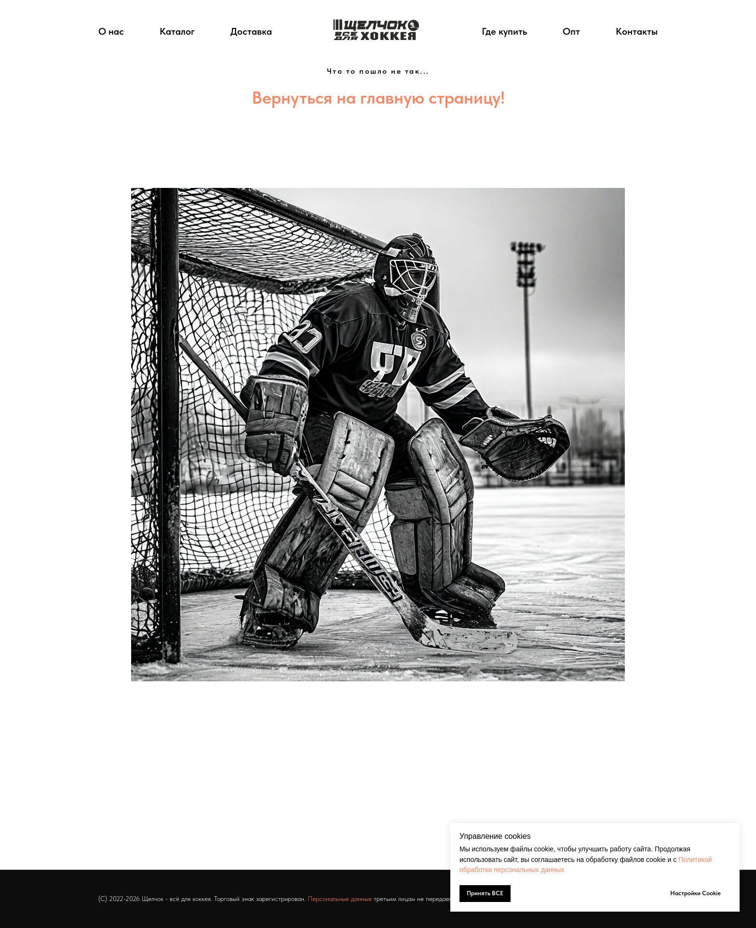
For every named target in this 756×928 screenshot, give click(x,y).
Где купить (504, 31)
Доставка (251, 31)
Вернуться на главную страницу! (378, 97)
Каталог (177, 31)
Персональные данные (340, 898)
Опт (571, 31)
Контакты (637, 31)
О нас (111, 31)
